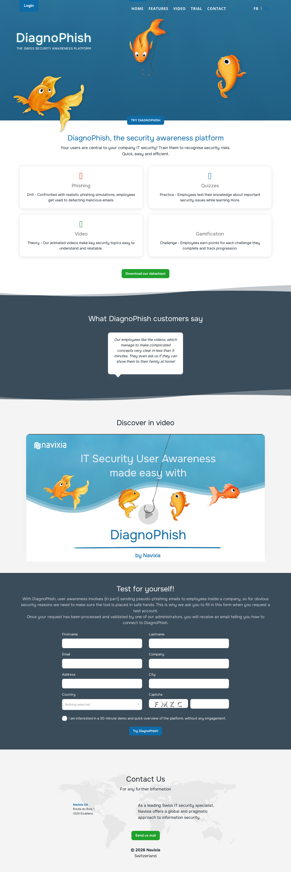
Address (68, 674)
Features (158, 8)
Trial (196, 8)
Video (179, 8)
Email (66, 654)
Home (137, 8)
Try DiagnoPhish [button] (145, 120)
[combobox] (102, 704)
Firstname (70, 634)
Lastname (157, 634)
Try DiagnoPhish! (145, 731)
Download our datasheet (145, 273)
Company (156, 654)
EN (266, 8)
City (152, 674)
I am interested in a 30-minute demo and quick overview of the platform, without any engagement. (147, 718)
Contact (216, 8)
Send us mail (145, 835)
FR (256, 8)
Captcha (155, 694)
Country (68, 694)
